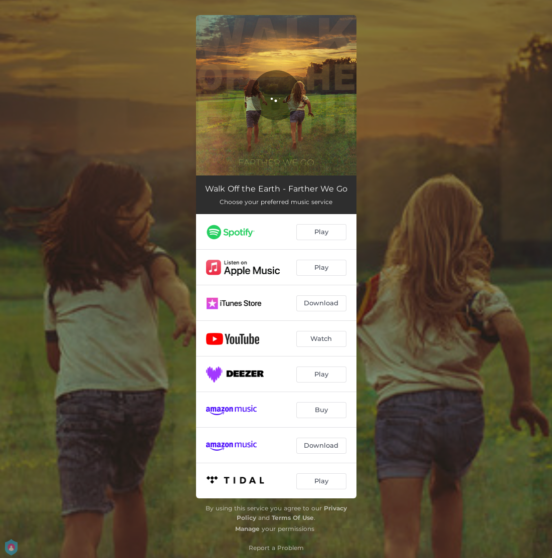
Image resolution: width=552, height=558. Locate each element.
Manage (247, 528)
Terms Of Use (293, 517)
